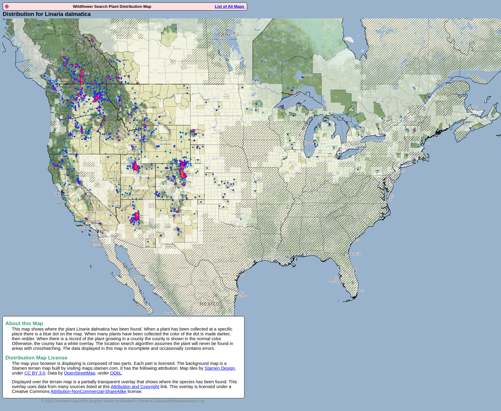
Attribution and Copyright (135, 386)
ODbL (116, 373)
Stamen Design (220, 368)
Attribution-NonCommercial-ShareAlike (88, 391)
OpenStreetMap (79, 373)
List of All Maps (230, 6)
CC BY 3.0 (34, 373)
